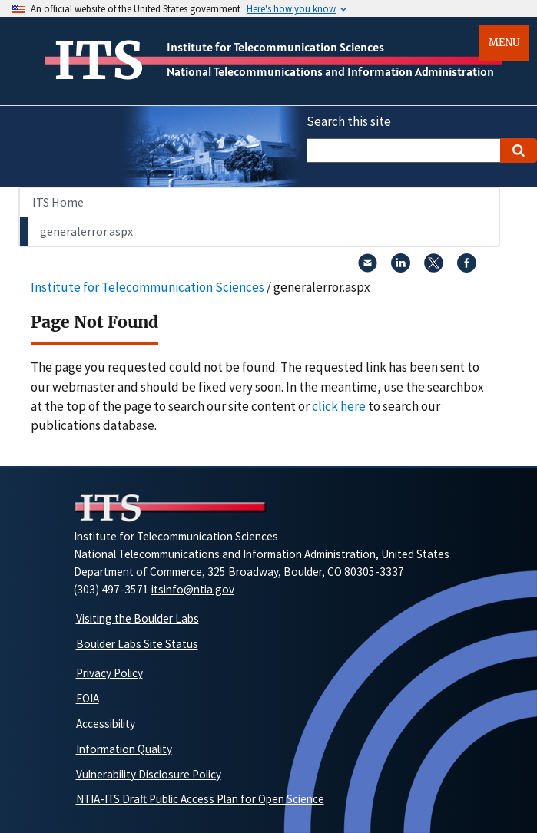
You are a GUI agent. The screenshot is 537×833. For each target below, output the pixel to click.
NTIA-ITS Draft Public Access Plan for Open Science (200, 799)
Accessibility (105, 723)
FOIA (87, 698)
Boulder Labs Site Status (137, 643)
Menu (504, 42)
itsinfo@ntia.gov (192, 589)
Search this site (349, 121)
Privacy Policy (109, 673)
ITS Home (58, 202)
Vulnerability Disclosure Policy (148, 774)
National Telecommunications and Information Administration (330, 71)
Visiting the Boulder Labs (137, 618)
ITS (99, 60)
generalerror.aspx (86, 231)
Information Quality (124, 749)
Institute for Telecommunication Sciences (275, 47)
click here (339, 406)
